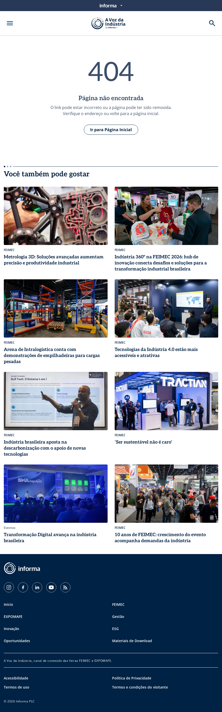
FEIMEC (118, 604)
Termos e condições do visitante (140, 687)
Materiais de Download (132, 640)
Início (8, 604)
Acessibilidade (16, 678)
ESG (115, 628)
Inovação (11, 628)
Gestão (118, 616)
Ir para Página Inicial (111, 129)
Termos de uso (16, 687)
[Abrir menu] (10, 23)
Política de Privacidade (131, 678)
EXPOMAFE (13, 616)
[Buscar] (212, 23)
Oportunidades (17, 640)
